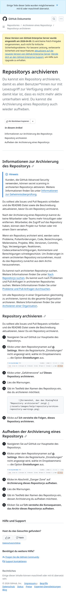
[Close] (57, 5)
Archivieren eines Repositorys (37, 25)
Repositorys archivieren (19, 28)
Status (20, 586)
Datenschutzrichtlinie (11, 543)
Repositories (13, 25)
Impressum (30, 583)
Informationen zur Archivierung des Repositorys (30, 163)
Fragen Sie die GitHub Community (20, 557)
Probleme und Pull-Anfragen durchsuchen (26, 289)
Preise (29, 586)
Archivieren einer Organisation (19, 306)
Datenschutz (8, 586)
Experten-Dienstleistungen (47, 586)
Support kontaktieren (14, 561)
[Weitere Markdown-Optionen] (32, 121)
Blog (4, 589)
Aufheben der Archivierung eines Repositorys (31, 434)
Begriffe (44, 583)
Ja (7, 537)
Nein (20, 537)
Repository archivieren (24, 315)
